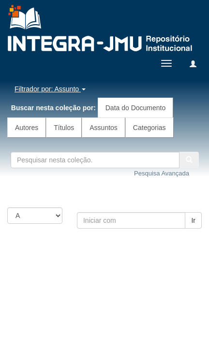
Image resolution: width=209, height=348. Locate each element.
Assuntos (104, 127)
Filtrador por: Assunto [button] (50, 89)
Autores (26, 127)
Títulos (64, 127)
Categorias (149, 127)
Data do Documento (135, 108)
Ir (193, 220)
